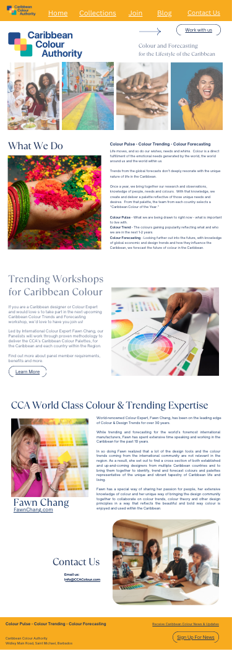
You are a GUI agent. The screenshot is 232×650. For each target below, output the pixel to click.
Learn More (27, 371)
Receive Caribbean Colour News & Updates (185, 624)
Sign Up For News (195, 637)
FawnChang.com (33, 509)
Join (136, 13)
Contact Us (203, 12)
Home (57, 13)
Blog (164, 13)
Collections (97, 13)
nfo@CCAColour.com (82, 580)
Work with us (198, 30)
